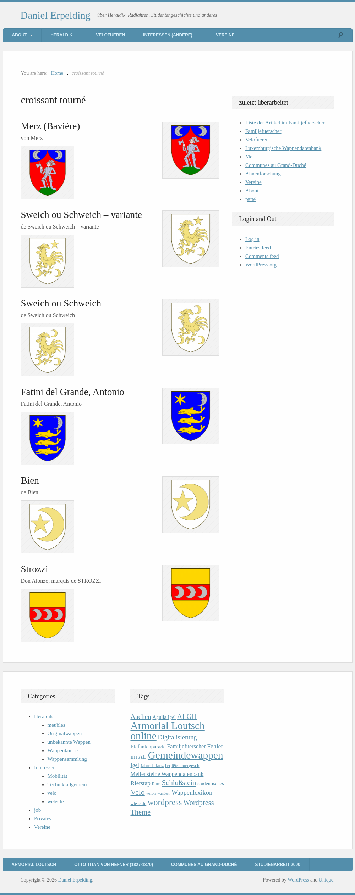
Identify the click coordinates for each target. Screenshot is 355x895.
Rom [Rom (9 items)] (156, 783)
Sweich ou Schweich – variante (81, 214)
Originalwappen (65, 733)
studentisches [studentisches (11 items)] (210, 783)
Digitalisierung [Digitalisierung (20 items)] (177, 737)
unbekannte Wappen (69, 742)
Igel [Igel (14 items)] (134, 765)
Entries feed (258, 248)
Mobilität (57, 776)
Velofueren (110, 35)
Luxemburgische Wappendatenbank (283, 148)
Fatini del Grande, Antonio (72, 392)
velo (52, 793)
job (37, 810)
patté (250, 199)
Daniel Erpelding (56, 15)
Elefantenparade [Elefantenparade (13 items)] (147, 746)
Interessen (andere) (167, 35)
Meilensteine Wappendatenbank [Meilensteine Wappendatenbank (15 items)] (166, 774)
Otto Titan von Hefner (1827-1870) (113, 864)
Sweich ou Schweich (61, 303)
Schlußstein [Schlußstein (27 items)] (179, 783)
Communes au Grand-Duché (275, 165)
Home (57, 73)
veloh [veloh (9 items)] (151, 793)
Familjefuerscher (263, 131)
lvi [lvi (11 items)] (167, 765)
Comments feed (262, 256)
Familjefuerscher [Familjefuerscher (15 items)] (186, 746)
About (19, 35)
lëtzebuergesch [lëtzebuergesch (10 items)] (185, 765)
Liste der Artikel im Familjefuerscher (284, 122)
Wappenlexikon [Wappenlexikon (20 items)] (191, 792)
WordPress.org (261, 265)
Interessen (45, 767)
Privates (42, 818)
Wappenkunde (63, 750)
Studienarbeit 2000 (277, 864)
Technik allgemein (67, 784)
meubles (56, 725)
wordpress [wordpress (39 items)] (165, 802)
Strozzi (34, 569)
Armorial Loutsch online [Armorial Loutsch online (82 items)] (167, 731)
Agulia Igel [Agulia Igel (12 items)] (164, 717)
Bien (30, 480)
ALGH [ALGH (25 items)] (187, 716)
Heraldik (61, 35)
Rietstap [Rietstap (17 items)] (140, 783)
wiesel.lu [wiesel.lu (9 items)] (138, 803)
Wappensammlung (67, 759)
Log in (252, 239)
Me (248, 156)
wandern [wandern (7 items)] (163, 793)
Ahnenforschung (263, 173)
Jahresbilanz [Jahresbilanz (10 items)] (152, 765)
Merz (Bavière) (50, 126)
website (56, 801)
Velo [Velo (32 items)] (137, 792)
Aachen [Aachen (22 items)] (140, 716)
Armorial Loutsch (34, 864)
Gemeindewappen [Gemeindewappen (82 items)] (185, 755)
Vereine (225, 35)
